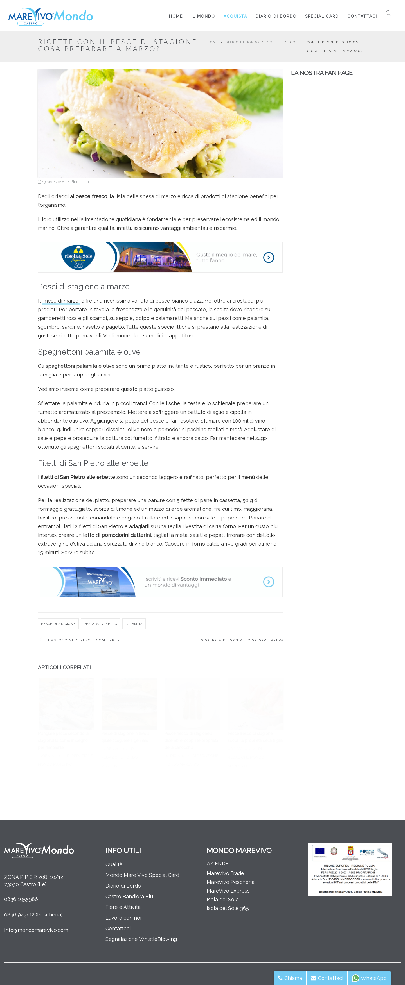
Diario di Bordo (276, 16)
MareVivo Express (228, 891)
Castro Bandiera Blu (129, 896)
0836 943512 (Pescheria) (33, 915)
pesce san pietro (100, 624)
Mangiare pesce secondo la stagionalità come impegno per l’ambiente (63, 740)
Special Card (322, 16)
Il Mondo (203, 16)
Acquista (235, 16)
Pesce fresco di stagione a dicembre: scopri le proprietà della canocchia (191, 740)
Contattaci (362, 16)
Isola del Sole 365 (228, 908)
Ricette (274, 42)
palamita (134, 624)
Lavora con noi (123, 918)
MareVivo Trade (225, 873)
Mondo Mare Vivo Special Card (142, 875)
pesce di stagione (58, 624)
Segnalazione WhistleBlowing (141, 939)
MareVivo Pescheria (231, 882)
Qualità (113, 864)
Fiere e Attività (123, 907)
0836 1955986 (21, 899)
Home (176, 16)
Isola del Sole (223, 899)
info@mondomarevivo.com (36, 930)
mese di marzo (60, 301)
